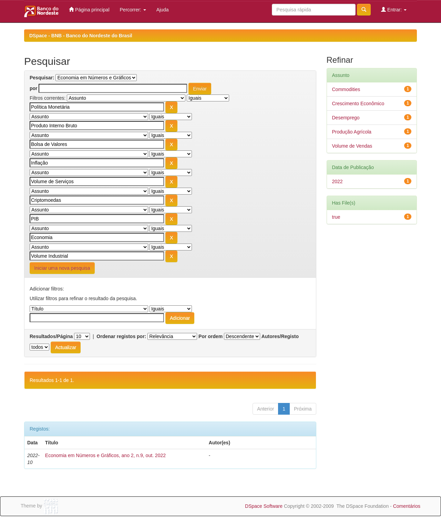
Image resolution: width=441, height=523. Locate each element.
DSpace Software (264, 506)
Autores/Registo (280, 336)
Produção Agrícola (351, 132)
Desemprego (346, 117)
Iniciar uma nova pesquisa (62, 268)
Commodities (346, 89)
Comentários (406, 506)
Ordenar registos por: (121, 336)
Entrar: (394, 9)
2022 (337, 181)
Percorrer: (133, 9)
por (34, 88)
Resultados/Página (51, 336)
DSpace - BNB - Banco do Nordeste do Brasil (80, 35)
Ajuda (162, 9)
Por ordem (210, 336)
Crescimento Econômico (358, 103)
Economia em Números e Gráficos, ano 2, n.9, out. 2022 (105, 455)
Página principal (89, 9)
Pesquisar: (42, 77)
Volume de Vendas (352, 146)
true (336, 217)
